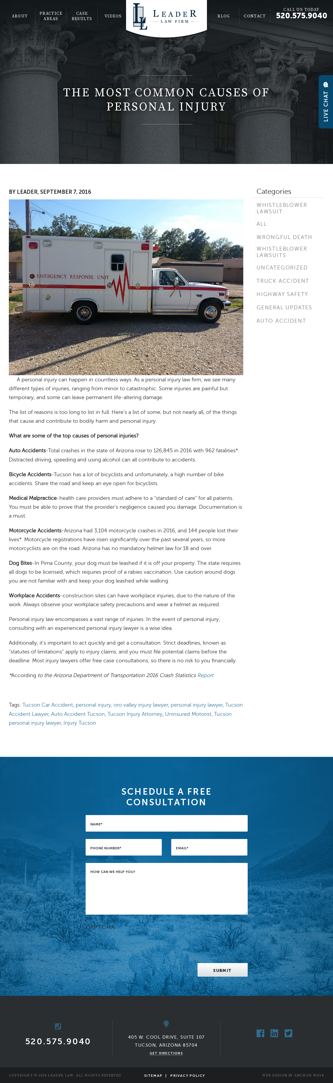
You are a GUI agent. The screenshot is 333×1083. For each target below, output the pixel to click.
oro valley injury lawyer (141, 705)
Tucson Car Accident (47, 705)
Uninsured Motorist (188, 714)
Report (205, 675)
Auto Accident (281, 321)
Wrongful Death (285, 237)
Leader (27, 192)
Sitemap (153, 1076)
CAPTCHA (100, 927)
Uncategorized (282, 268)
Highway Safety (282, 294)
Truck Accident (283, 281)
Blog (224, 16)
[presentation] (130, 944)
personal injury (93, 705)
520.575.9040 (301, 15)
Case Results (82, 16)
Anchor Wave (309, 1075)
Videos (113, 16)
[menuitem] (19, 16)
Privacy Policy (187, 1076)
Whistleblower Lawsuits (282, 252)
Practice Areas (51, 16)
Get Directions (166, 1053)
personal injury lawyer (197, 705)
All (262, 224)
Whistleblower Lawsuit (282, 208)
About (20, 16)
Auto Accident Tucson (78, 714)
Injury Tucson (79, 723)
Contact (255, 16)
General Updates (284, 307)
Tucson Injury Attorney (134, 714)
